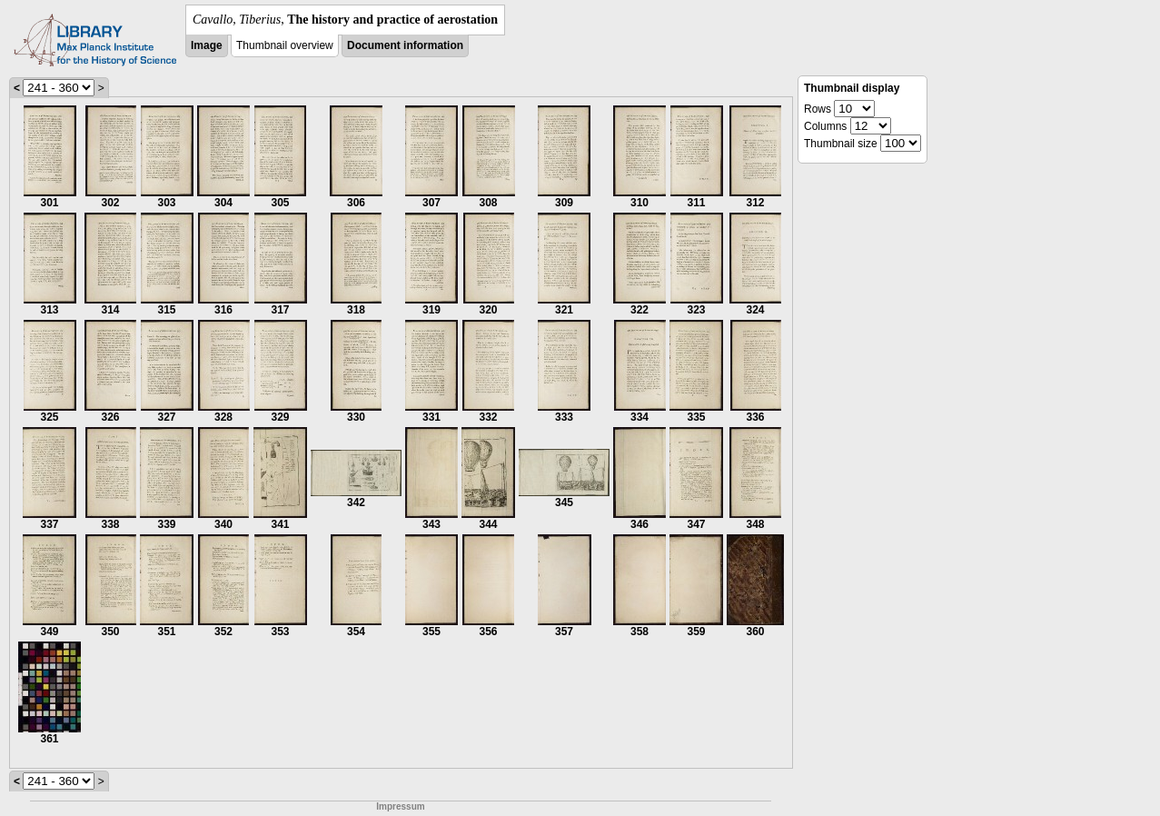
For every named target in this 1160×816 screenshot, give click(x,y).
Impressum (400, 806)
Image (207, 45)
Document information (405, 45)
